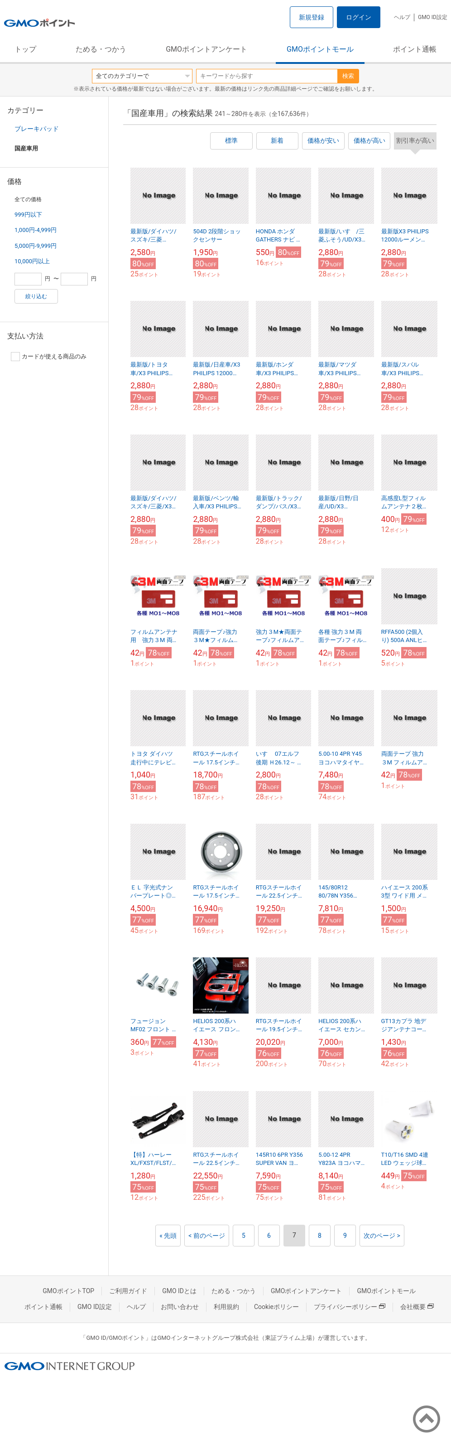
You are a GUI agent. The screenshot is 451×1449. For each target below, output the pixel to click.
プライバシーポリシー (349, 1306)
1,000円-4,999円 (35, 230)
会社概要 (417, 1306)
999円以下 (28, 214)
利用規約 (226, 1306)
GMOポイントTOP (68, 1290)
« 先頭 (168, 1235)
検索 (348, 75)
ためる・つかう (101, 49)
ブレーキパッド (36, 128)
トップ (25, 49)
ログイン (358, 17)
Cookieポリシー (276, 1306)
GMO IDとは (179, 1290)
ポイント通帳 (415, 49)
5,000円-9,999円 (35, 245)
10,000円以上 (32, 261)
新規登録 (311, 17)
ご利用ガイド (128, 1290)
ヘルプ (402, 17)
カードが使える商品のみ (48, 356)
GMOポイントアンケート (206, 49)
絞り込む (36, 296)
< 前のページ (206, 1235)
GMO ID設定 (432, 17)
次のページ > (382, 1235)
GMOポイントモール (320, 49)
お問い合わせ (180, 1306)
